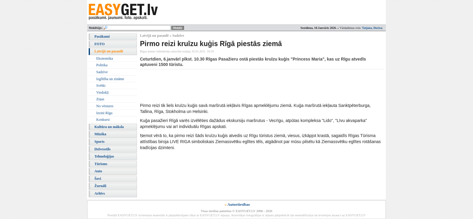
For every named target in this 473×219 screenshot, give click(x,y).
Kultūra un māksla (109, 127)
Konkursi (103, 119)
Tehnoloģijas (104, 156)
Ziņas (100, 99)
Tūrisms (100, 164)
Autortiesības (238, 204)
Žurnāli (100, 186)
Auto (98, 171)
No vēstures (104, 106)
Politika (101, 65)
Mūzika (100, 134)
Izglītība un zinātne (110, 79)
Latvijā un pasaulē (108, 51)
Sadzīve (102, 72)
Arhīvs (99, 193)
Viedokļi (102, 92)
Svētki (101, 85)
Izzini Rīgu (104, 113)
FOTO (99, 44)
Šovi (97, 179)
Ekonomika (104, 58)
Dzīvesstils (102, 149)
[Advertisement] (250, 85)
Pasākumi (102, 36)
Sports (99, 141)
